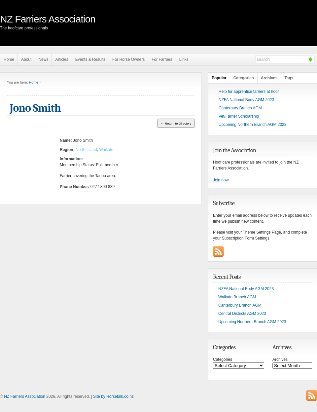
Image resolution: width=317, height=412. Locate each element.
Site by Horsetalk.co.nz (113, 396)
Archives (269, 78)
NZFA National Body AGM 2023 (246, 99)
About (26, 59)
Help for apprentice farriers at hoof (249, 91)
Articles (61, 59)
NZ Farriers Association (47, 19)
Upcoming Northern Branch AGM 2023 (252, 124)
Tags (288, 78)
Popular (219, 78)
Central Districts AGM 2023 (242, 313)
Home (9, 59)
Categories (243, 78)
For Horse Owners (128, 59)
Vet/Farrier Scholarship (239, 116)
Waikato (106, 149)
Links (184, 59)
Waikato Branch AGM (237, 297)
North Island (86, 149)
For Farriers (162, 59)
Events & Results (90, 59)
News (43, 59)
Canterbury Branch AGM (240, 108)
